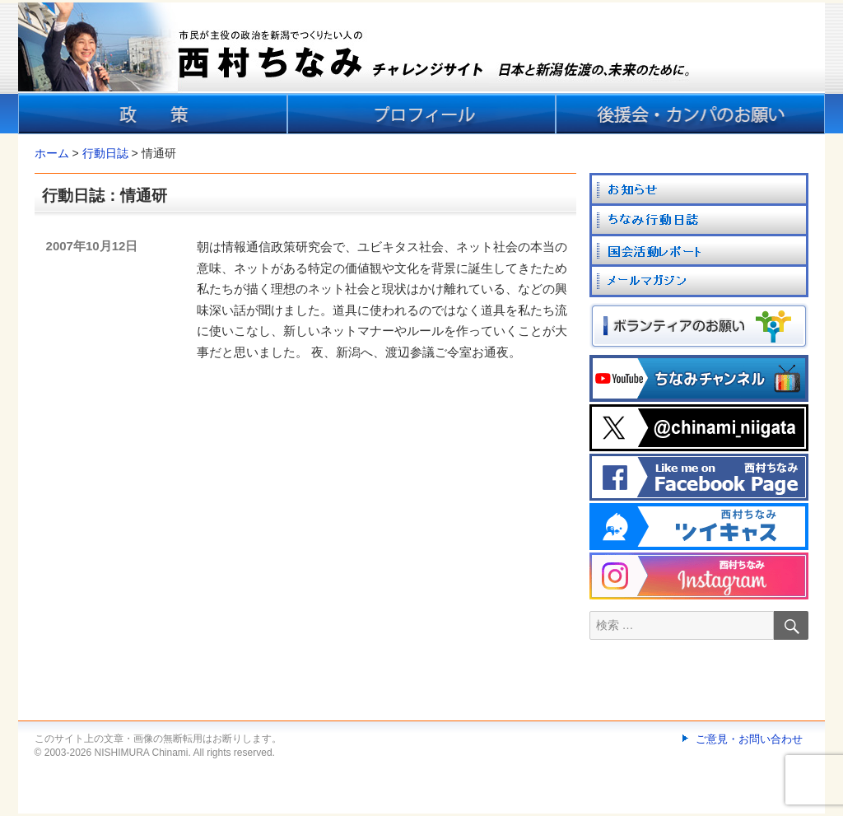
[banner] (421, 68)
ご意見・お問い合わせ (749, 739)
